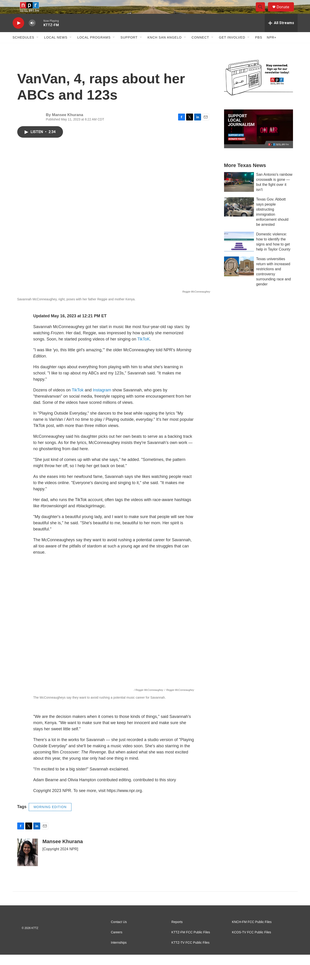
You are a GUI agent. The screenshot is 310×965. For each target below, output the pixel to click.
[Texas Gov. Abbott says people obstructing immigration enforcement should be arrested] (239, 217)
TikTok (78, 400)
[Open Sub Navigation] (38, 48)
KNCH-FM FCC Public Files (252, 932)
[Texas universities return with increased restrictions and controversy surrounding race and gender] (239, 277)
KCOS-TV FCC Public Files (251, 942)
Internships (119, 953)
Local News (55, 48)
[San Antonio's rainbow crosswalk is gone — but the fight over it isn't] (239, 192)
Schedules (23, 48)
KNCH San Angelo (165, 48)
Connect (200, 48)
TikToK (143, 349)
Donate (286, 12)
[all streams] (281, 33)
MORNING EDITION (50, 817)
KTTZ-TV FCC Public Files (190, 953)
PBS (258, 48)
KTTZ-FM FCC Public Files (190, 942)
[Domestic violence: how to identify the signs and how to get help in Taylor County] (239, 252)
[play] (18, 33)
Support (128, 48)
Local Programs (94, 48)
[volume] (32, 33)
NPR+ (271, 48)
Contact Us (119, 932)
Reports (177, 932)
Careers (116, 942)
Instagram (102, 400)
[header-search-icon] (262, 12)
